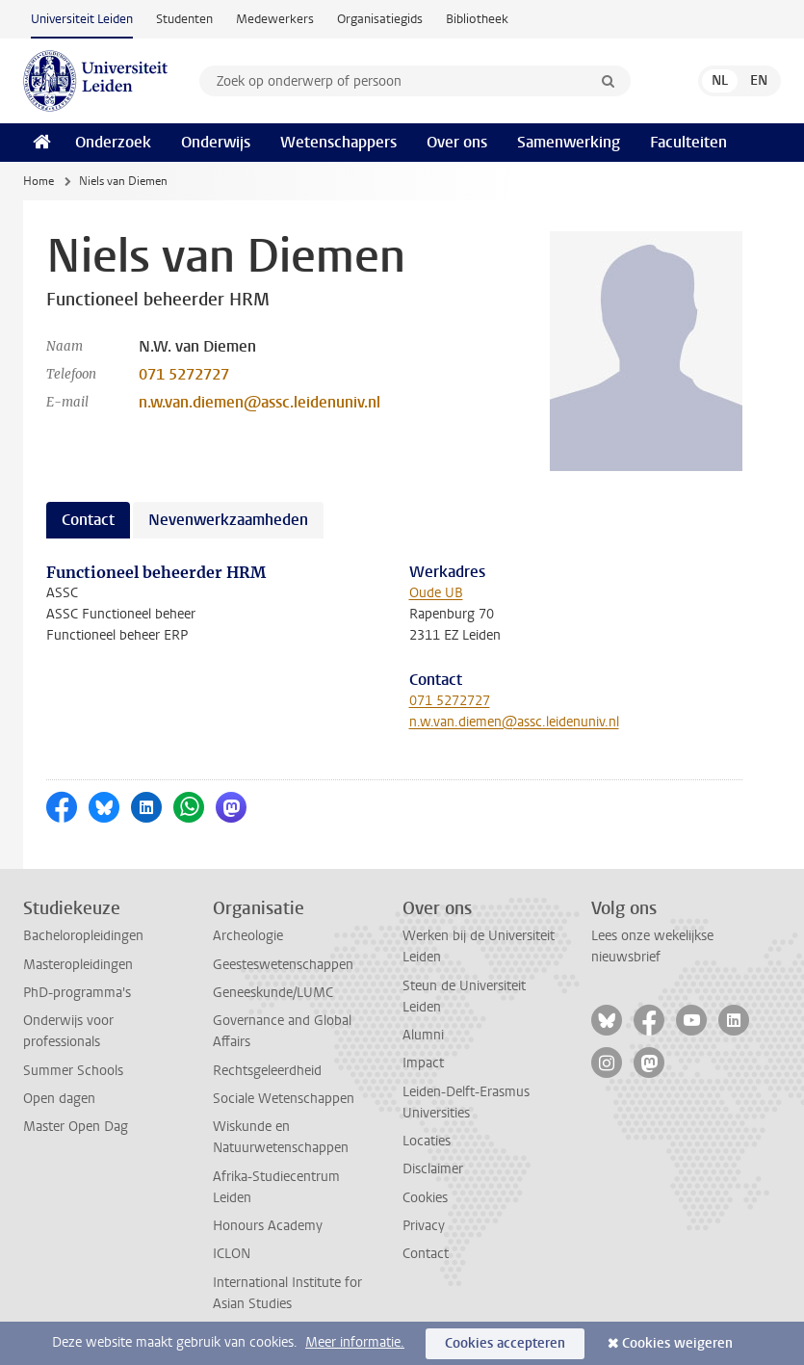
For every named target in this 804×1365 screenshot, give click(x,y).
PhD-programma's (77, 993)
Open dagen (59, 1098)
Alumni (423, 1035)
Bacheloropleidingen (83, 936)
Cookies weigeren (677, 1343)
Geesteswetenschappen (283, 965)
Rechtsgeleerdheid (267, 1071)
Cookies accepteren (505, 1343)
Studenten (184, 19)
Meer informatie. (354, 1342)
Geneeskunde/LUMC (273, 993)
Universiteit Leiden (82, 19)
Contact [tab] (88, 520)
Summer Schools (73, 1071)
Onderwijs (215, 142)
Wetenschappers (338, 142)
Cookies (425, 1198)
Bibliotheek (477, 19)
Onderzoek (113, 142)
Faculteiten (688, 142)
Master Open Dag (75, 1126)
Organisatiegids (380, 19)
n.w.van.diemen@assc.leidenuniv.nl (259, 402)
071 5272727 (184, 374)
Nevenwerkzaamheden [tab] (228, 520)
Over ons (457, 142)
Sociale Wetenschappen (283, 1098)
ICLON (231, 1254)
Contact (425, 1254)
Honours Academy (268, 1226)
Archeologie (248, 936)
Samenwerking (568, 142)
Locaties (426, 1141)
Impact (423, 1063)
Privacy (423, 1226)
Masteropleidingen (78, 965)
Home (38, 181)
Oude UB (436, 593)
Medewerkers (275, 19)
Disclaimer (432, 1169)
